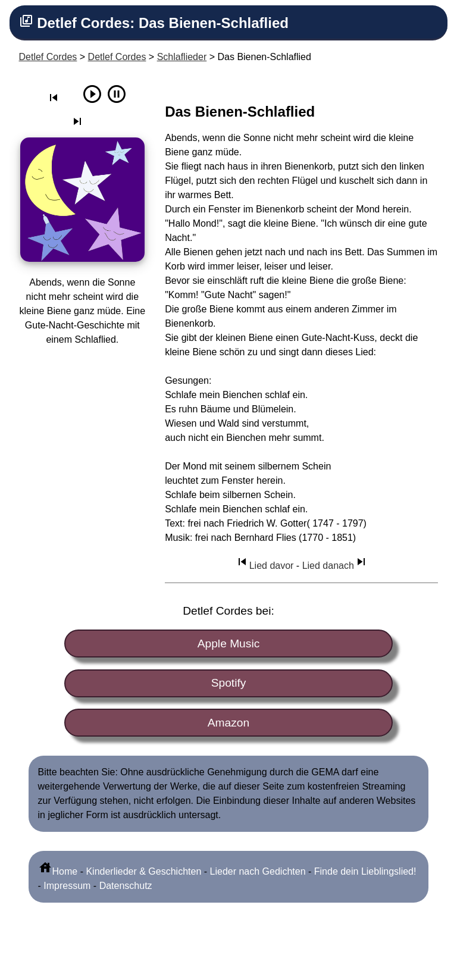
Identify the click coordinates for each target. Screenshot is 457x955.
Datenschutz (125, 886)
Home (58, 871)
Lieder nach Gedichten (258, 871)
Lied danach (335, 566)
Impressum (66, 886)
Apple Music (229, 643)
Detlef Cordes (48, 57)
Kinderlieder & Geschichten (143, 871)
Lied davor (264, 566)
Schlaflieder (182, 57)
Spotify (228, 683)
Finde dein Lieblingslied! (365, 871)
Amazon (228, 722)
